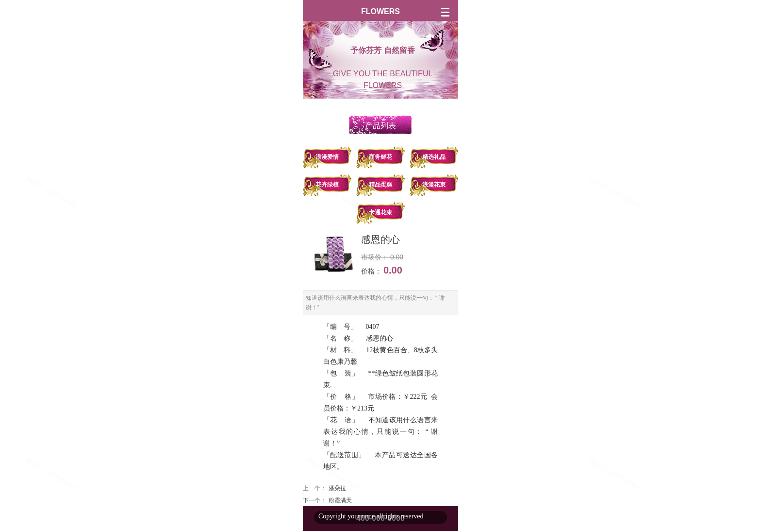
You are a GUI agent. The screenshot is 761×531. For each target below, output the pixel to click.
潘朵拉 (337, 488)
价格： (372, 271)
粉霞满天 (340, 500)
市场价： (374, 257)
